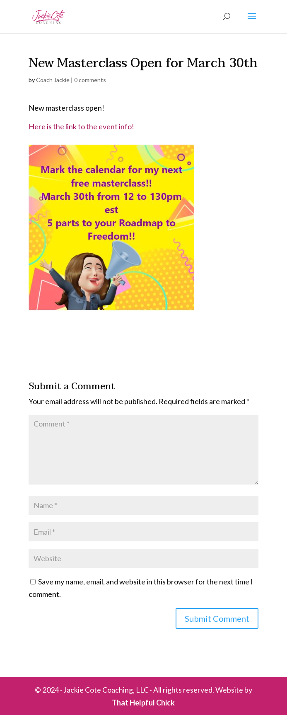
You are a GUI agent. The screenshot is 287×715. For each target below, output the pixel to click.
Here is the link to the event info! (82, 126)
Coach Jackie (53, 79)
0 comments (90, 79)
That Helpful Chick (143, 702)
